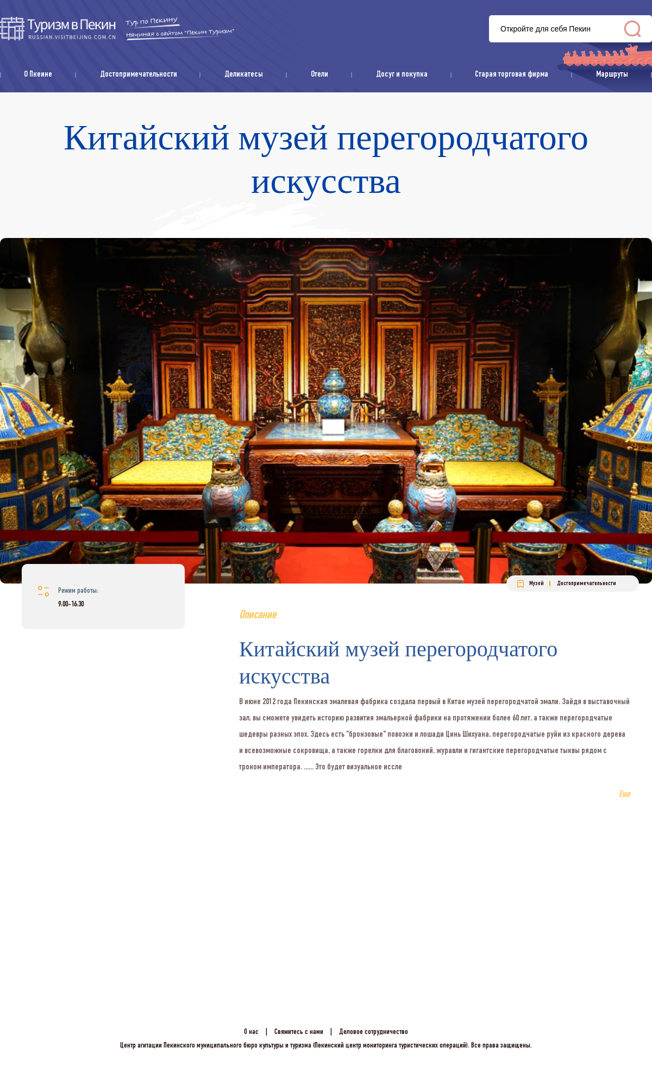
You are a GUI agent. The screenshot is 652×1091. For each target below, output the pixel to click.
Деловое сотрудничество (373, 1032)
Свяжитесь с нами (298, 1032)
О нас (251, 1032)
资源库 (117, 28)
